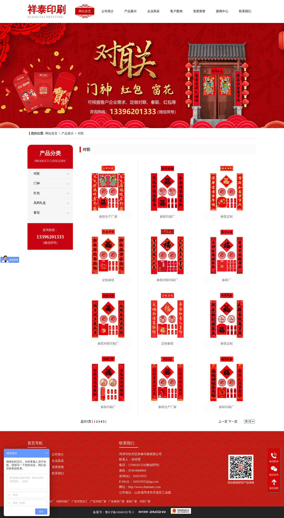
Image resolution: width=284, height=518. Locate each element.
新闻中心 (222, 11)
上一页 (223, 421)
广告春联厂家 (116, 501)
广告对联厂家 (98, 501)
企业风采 (153, 11)
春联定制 (226, 216)
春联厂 (226, 280)
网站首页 (85, 11)
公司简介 (108, 11)
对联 (81, 133)
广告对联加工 (80, 501)
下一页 (232, 421)
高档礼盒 (40, 202)
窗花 (37, 212)
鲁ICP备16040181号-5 (119, 512)
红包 (37, 193)
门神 (37, 183)
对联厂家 (145, 501)
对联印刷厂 (63, 501)
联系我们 (245, 11)
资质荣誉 (199, 11)
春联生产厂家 (108, 216)
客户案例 (176, 11)
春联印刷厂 (108, 407)
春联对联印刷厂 (108, 343)
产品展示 (130, 11)
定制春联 (108, 280)
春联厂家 (131, 501)
